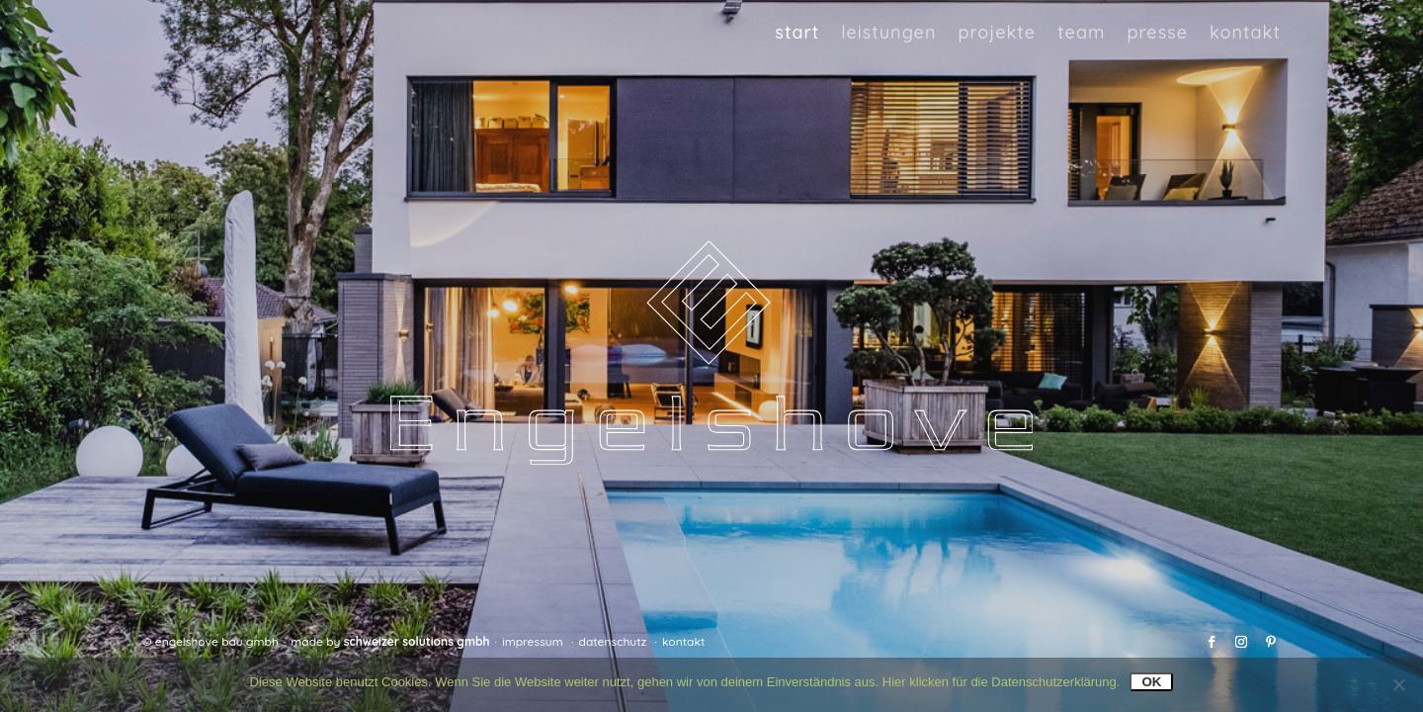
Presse (1157, 33)
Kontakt (1245, 33)
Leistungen (888, 33)
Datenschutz (613, 641)
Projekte (997, 33)
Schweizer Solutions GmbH (417, 641)
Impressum (532, 641)
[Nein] (1398, 684)
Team (1081, 33)
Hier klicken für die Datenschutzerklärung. (1001, 681)
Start (797, 33)
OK (1151, 681)
